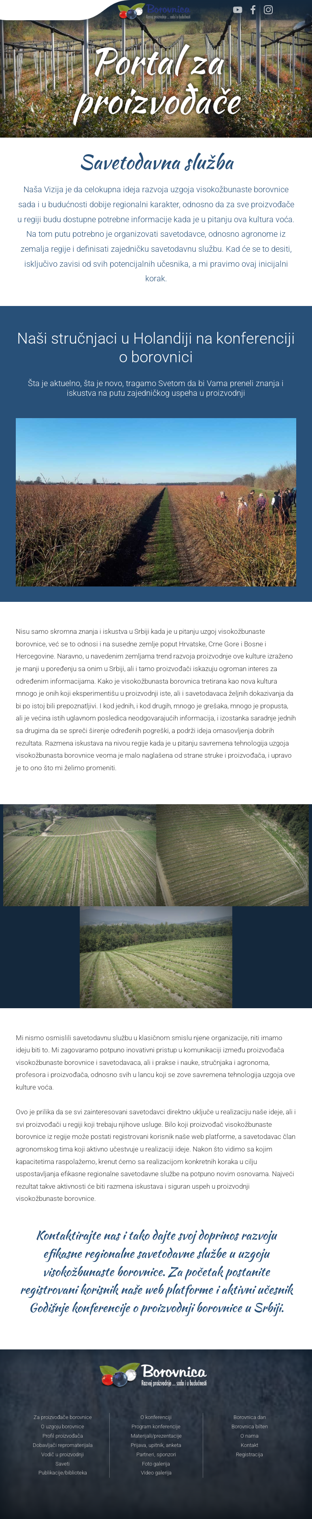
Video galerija (156, 1473)
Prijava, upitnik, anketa (156, 1445)
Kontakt (249, 1445)
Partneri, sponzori (156, 1454)
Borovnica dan (249, 1417)
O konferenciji (156, 1417)
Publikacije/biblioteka (62, 1473)
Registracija (249, 1454)
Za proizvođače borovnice (63, 1417)
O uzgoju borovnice (62, 1427)
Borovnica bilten (249, 1427)
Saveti (62, 1464)
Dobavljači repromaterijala (63, 1445)
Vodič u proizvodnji (62, 1454)
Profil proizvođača (62, 1436)
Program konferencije (156, 1427)
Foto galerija (156, 1464)
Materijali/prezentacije (156, 1436)
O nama (249, 1436)
